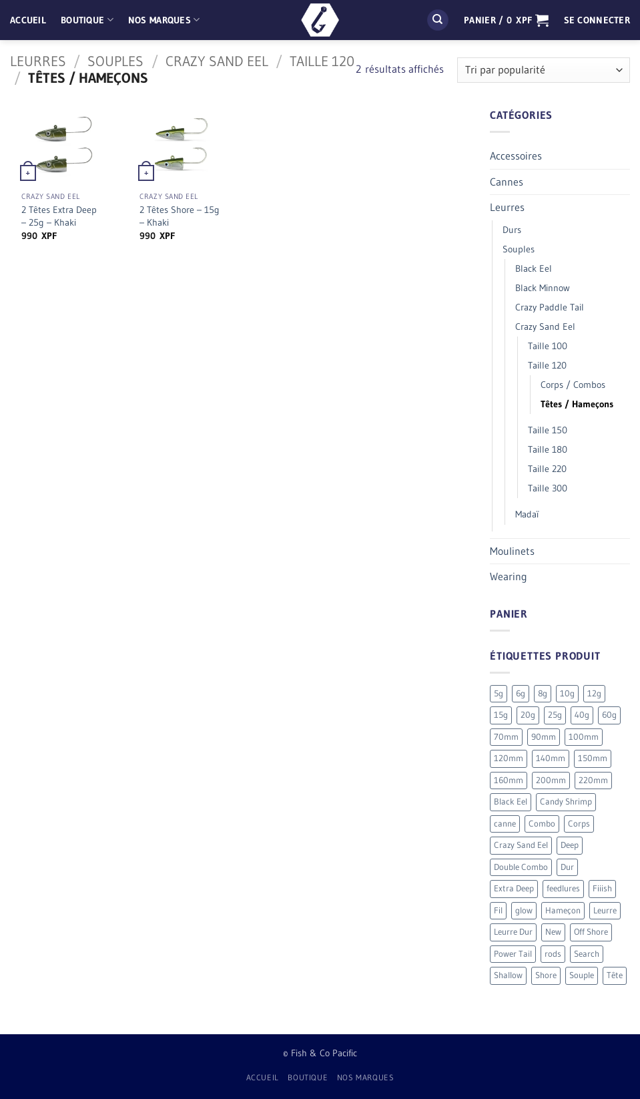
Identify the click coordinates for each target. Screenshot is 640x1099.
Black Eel (533, 268)
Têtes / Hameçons (577, 404)
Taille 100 (547, 346)
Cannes (506, 181)
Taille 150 (547, 430)
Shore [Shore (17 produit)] (546, 975)
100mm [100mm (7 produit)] (584, 737)
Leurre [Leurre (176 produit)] (605, 910)
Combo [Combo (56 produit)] (542, 824)
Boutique (87, 19)
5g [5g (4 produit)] (498, 693)
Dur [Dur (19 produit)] (567, 867)
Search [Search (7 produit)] (586, 954)
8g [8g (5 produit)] (542, 693)
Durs (512, 230)
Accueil (28, 20)
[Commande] (543, 70)
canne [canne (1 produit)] (505, 824)
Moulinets (512, 551)
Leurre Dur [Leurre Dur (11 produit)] (513, 932)
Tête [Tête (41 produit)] (615, 975)
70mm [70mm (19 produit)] (506, 737)
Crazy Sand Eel (217, 61)
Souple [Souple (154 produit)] (581, 975)
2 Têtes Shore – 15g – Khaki (179, 216)
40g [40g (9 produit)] (582, 715)
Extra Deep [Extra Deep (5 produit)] (514, 888)
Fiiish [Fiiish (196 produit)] (602, 888)
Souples (115, 61)
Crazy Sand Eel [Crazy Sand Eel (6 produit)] (521, 845)
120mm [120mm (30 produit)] (508, 758)
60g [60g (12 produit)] (609, 715)
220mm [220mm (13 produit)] (593, 780)
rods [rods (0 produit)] (553, 954)
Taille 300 (547, 488)
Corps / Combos (573, 385)
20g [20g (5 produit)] (528, 715)
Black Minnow (542, 288)
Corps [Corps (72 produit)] (579, 824)
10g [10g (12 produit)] (567, 693)
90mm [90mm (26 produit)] (543, 737)
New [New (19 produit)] (553, 932)
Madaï (527, 514)
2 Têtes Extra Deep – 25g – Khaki (59, 216)
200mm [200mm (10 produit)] (551, 780)
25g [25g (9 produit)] (555, 715)
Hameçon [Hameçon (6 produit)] (563, 910)
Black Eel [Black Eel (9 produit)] (510, 802)
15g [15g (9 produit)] (501, 715)
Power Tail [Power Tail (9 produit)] (513, 954)
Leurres (38, 61)
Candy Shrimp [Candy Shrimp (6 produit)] (566, 802)
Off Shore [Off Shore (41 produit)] (591, 932)
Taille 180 (547, 449)
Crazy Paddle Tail (549, 307)
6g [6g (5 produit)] (520, 693)
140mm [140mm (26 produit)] (550, 758)
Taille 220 (547, 469)
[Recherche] (437, 20)
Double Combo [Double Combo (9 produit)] (521, 867)
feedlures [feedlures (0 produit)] (563, 888)
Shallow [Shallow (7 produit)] (508, 975)
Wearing (508, 576)
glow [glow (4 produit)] (524, 910)
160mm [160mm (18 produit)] (508, 780)
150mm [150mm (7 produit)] (592, 758)
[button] (506, 20)
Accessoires (516, 155)
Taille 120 (322, 61)
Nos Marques (164, 19)
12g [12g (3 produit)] (594, 693)
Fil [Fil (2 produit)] (498, 910)
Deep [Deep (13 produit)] (570, 845)
